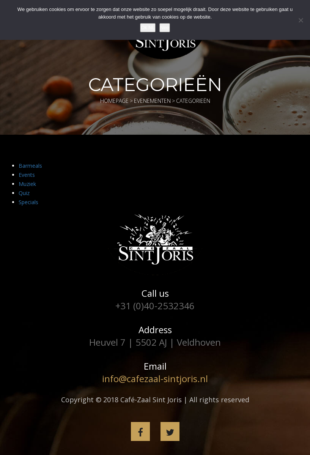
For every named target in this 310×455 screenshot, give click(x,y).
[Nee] (300, 20)
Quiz (24, 193)
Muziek (27, 183)
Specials (28, 202)
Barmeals (30, 165)
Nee (164, 27)
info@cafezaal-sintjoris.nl (155, 378)
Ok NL (148, 27)
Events (27, 174)
